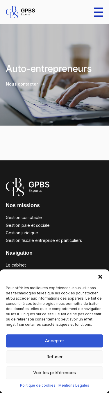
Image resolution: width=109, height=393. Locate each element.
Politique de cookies (38, 385)
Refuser (55, 356)
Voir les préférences (54, 372)
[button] (100, 277)
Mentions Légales (73, 385)
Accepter (54, 340)
